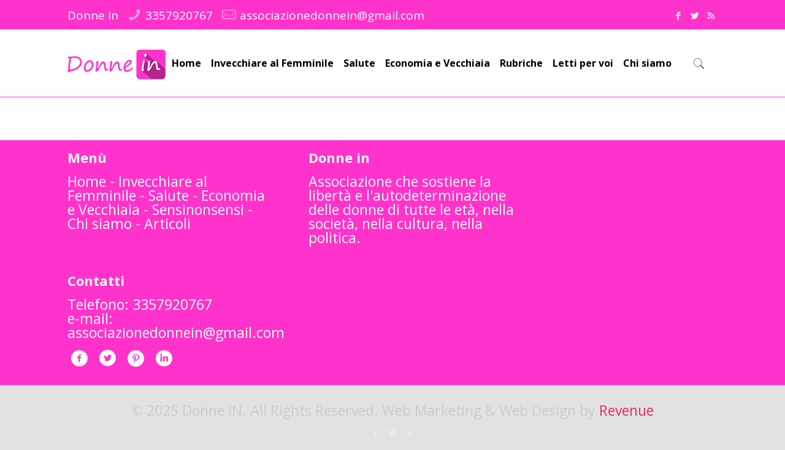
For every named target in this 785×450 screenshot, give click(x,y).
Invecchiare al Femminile (137, 188)
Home (86, 181)
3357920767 (179, 15)
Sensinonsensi (198, 209)
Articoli (167, 223)
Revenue (626, 410)
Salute (168, 195)
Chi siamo (99, 223)
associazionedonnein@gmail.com (332, 15)
